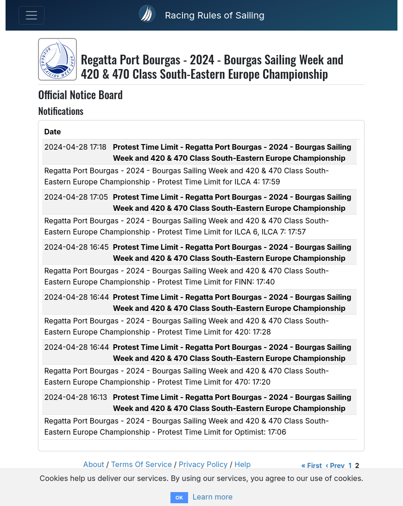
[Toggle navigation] (31, 15)
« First (311, 465)
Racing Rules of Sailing (214, 15)
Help (242, 464)
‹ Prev (335, 465)
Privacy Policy (203, 464)
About (93, 464)
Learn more (213, 496)
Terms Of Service (141, 464)
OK (179, 497)
